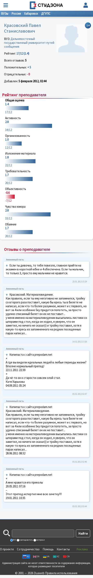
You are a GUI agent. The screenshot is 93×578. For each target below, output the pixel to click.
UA (46, 556)
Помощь (48, 549)
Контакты (63, 549)
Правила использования (61, 573)
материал (40, 540)
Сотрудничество (28, 549)
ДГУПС (45, 13)
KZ (56, 556)
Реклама (82, 549)
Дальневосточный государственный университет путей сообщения (29, 42)
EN (36, 556)
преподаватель (26, 540)
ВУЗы (4, 13)
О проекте (7, 549)
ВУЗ (14, 540)
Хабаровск (31, 13)
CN (66, 556)
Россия (16, 13)
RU (26, 556)
